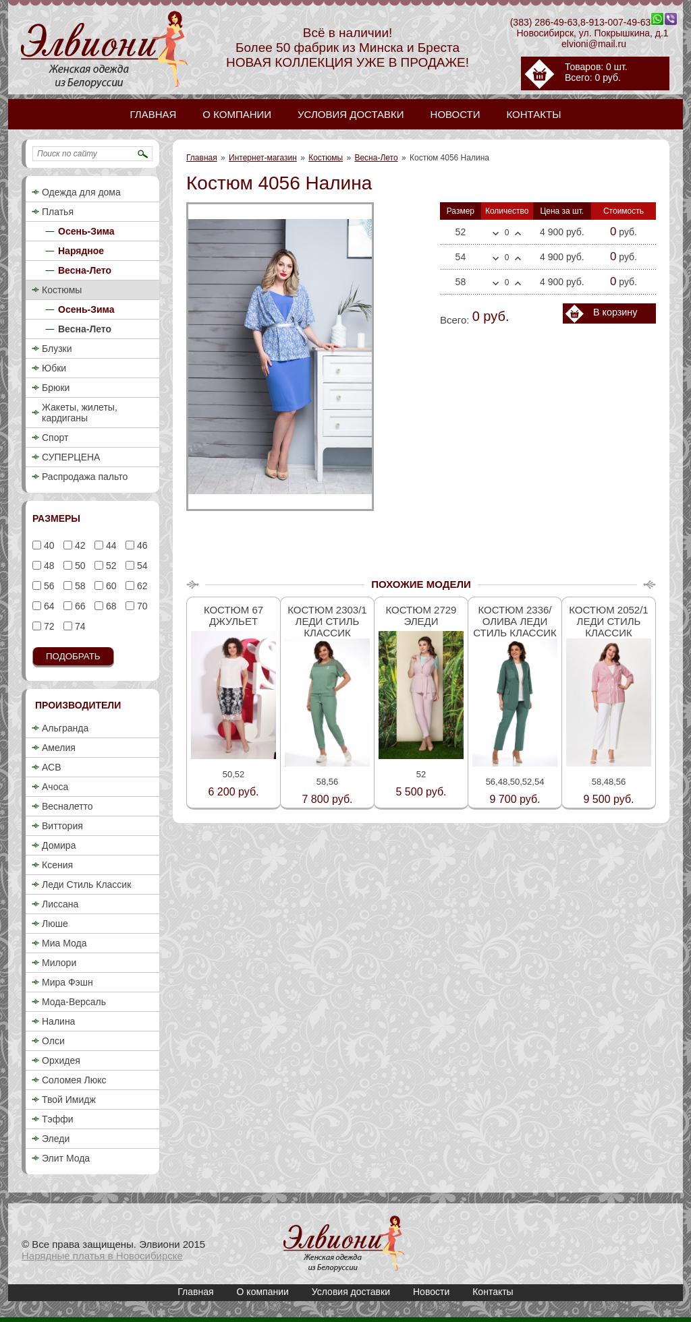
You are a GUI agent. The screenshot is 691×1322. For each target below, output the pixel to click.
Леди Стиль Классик (86, 884)
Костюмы (325, 157)
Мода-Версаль (74, 1001)
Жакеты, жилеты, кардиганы (79, 412)
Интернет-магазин (263, 157)
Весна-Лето (375, 157)
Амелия (59, 747)
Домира (59, 845)
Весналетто (67, 806)
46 (140, 545)
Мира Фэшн (67, 982)
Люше (55, 923)
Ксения (57, 865)
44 (109, 545)
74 (78, 626)
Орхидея (61, 1060)
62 (140, 585)
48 (47, 565)
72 (47, 626)
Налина (58, 1021)
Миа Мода (64, 943)
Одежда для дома (81, 192)
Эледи (56, 1138)
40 (47, 545)
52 (109, 565)
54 (140, 565)
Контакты (492, 1291)
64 (47, 606)
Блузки (57, 348)
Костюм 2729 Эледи (421, 615)
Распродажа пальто (85, 476)
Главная (201, 157)
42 (78, 545)
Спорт (55, 437)
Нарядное (81, 250)
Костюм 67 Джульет (233, 615)
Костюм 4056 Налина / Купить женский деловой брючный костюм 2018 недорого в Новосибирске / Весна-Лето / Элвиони (344, 1243)
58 (78, 585)
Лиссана (60, 904)
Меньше (496, 234)
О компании (263, 1291)
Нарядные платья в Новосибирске (102, 1255)
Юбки (54, 368)
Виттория (62, 825)
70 (140, 606)
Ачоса (55, 786)
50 (78, 565)
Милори (59, 962)
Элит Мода (66, 1158)
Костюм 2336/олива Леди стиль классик (515, 621)
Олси (53, 1040)
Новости (431, 1291)
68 (109, 606)
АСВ (51, 767)
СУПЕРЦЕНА (71, 457)
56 (47, 585)
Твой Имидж (69, 1099)
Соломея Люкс (74, 1080)
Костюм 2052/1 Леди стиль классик (608, 621)
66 (78, 606)
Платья (58, 211)
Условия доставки (351, 1291)
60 (109, 585)
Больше (518, 233)
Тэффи (58, 1119)
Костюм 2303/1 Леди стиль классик (326, 621)
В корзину (615, 312)
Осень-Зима (86, 231)
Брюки (56, 387)
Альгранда (65, 728)
